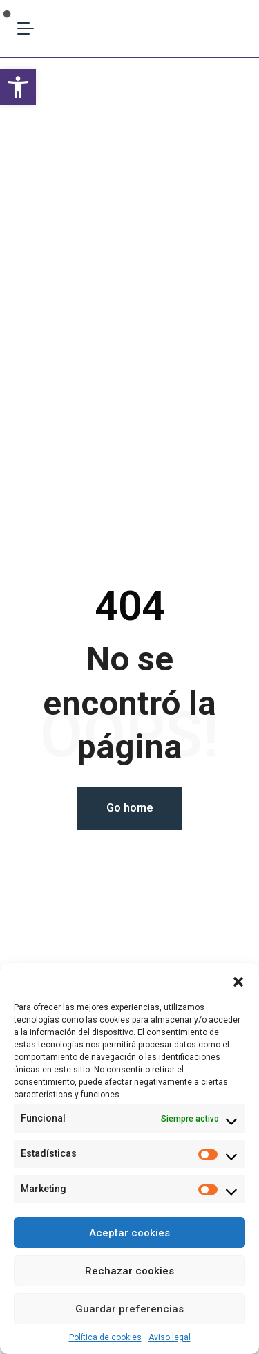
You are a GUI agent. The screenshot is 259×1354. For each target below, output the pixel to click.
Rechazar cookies (129, 1271)
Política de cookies (105, 1337)
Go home (129, 807)
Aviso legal (169, 1337)
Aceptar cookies (129, 1233)
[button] (18, 87)
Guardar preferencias (129, 1309)
